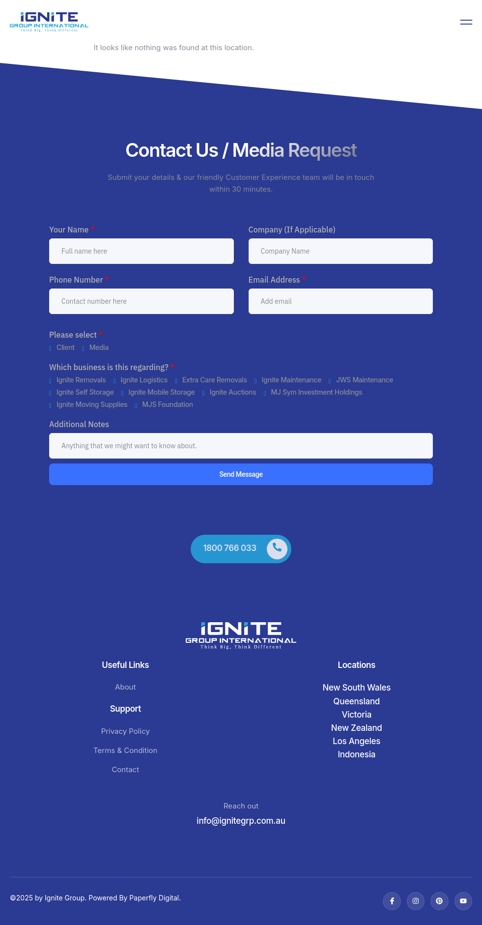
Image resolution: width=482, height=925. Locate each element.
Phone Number (79, 280)
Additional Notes (79, 424)
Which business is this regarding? (111, 367)
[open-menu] (466, 22)
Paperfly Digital (154, 898)
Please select (76, 335)
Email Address (277, 280)
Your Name (71, 229)
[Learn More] (241, 549)
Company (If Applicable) (292, 229)
